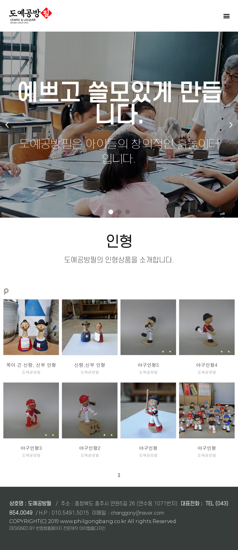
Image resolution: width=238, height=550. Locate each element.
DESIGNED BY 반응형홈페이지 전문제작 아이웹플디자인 (57, 528)
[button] (227, 16)
